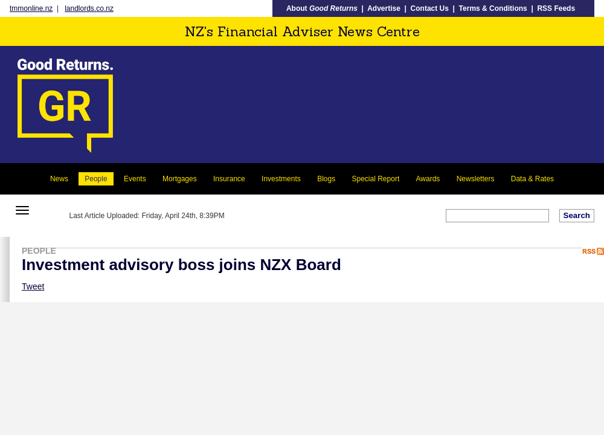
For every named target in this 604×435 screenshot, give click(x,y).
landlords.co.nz (89, 8)
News (59, 179)
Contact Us (430, 8)
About (322, 8)
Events (135, 179)
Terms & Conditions (493, 8)
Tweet (33, 286)
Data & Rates (532, 179)
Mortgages (179, 179)
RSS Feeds (556, 8)
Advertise (383, 8)
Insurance (229, 179)
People (96, 179)
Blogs (326, 179)
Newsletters (476, 179)
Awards (428, 179)
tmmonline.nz (31, 8)
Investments (281, 179)
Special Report (376, 179)
